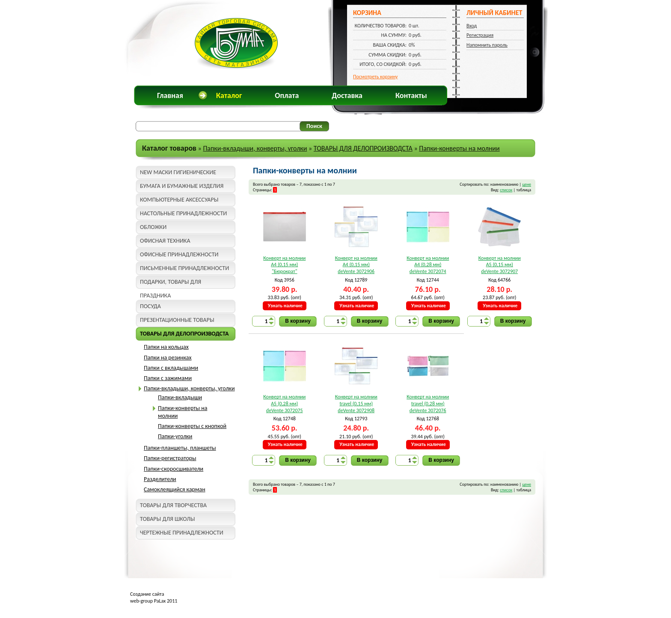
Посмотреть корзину (375, 77)
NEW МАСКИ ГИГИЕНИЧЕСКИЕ (178, 172)
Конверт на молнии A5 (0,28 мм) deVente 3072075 (284, 403)
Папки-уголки (175, 436)
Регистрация (479, 35)
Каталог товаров (169, 148)
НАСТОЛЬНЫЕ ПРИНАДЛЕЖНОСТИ (183, 213)
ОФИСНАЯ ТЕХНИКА (165, 240)
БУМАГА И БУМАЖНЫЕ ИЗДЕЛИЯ (181, 186)
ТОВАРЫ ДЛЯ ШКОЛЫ (167, 519)
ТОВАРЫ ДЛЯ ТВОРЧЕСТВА (173, 505)
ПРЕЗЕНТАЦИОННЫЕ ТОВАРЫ (177, 320)
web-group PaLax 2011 (153, 601)
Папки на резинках (168, 357)
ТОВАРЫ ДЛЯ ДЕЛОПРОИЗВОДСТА (363, 148)
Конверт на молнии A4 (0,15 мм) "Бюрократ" (284, 264)
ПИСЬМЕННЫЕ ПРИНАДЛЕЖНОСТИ (184, 268)
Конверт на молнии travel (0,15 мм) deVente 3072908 (356, 403)
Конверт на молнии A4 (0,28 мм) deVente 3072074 (428, 264)
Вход (471, 26)
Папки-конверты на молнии (459, 148)
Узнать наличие (285, 306)
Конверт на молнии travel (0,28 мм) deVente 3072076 (428, 403)
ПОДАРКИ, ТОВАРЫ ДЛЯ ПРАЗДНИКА (170, 283)
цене (526, 184)
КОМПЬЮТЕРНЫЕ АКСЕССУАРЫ (179, 199)
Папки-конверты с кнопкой (192, 426)
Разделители (160, 479)
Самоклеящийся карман (174, 489)
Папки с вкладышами (171, 367)
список (506, 190)
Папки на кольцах (166, 347)
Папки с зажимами (168, 378)
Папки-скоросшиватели (173, 468)
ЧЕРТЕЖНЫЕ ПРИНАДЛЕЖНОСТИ (181, 532)
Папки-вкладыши (180, 397)
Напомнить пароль (487, 45)
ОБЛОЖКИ (153, 227)
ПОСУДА (150, 306)
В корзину (298, 321)
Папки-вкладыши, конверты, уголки (255, 148)
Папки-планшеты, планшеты (180, 448)
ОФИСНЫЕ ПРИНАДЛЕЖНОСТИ (179, 254)
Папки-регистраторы (170, 458)
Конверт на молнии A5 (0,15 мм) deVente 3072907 (499, 264)
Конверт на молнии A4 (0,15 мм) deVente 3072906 (356, 264)
